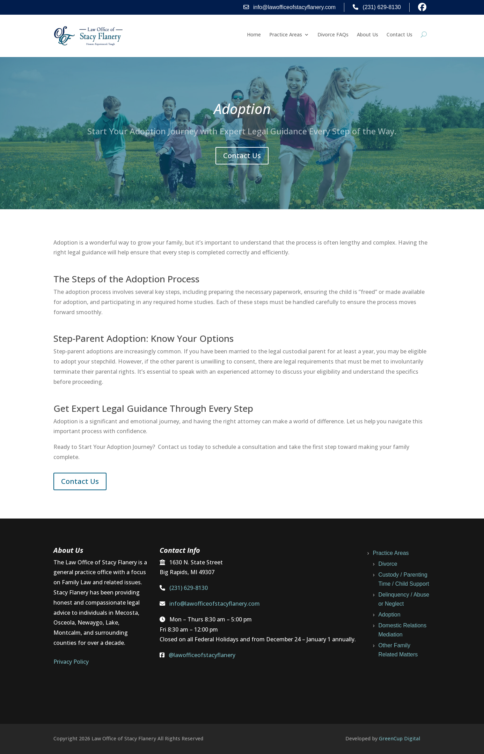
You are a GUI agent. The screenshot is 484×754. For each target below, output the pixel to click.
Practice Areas (285, 35)
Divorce (387, 564)
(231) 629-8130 (377, 7)
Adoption (389, 615)
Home (254, 35)
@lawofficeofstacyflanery (202, 655)
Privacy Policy (71, 661)
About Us (367, 35)
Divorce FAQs (333, 35)
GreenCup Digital (399, 738)
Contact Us (399, 35)
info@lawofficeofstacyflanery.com (289, 7)
